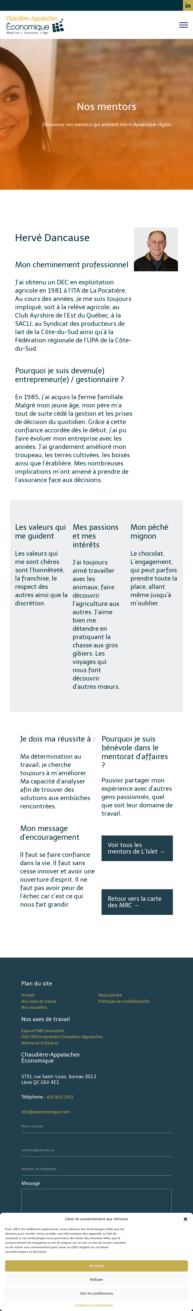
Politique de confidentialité (124, 1001)
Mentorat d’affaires (39, 1043)
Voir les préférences (96, 1293)
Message (30, 1183)
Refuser (96, 1279)
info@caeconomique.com (45, 1112)
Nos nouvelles (34, 1007)
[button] (185, 1219)
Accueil (27, 995)
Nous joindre (110, 995)
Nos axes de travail (38, 1001)
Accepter (96, 1266)
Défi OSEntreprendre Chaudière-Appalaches (62, 1036)
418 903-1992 (60, 1097)
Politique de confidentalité (94, 1305)
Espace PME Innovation (42, 1030)
